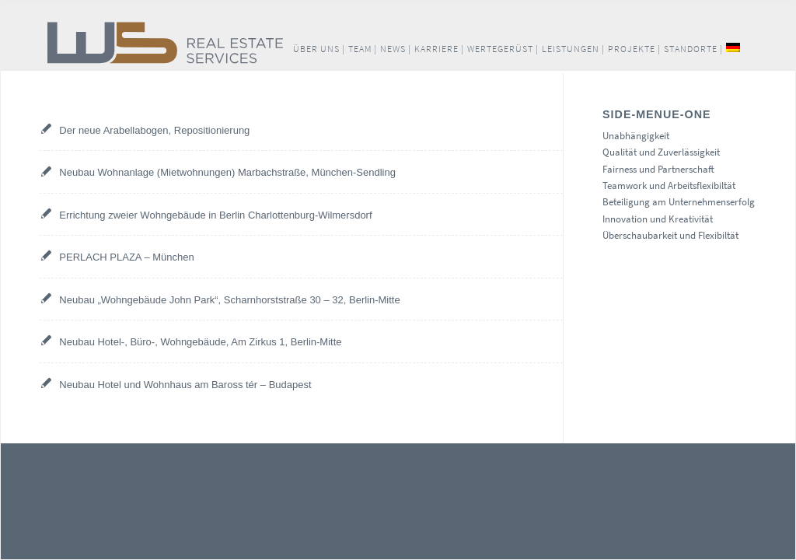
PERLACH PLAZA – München (126, 257)
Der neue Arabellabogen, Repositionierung (154, 130)
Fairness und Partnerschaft (658, 169)
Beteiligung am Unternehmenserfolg (678, 201)
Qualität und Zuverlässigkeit (661, 152)
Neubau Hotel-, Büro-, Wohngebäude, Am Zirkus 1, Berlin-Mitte (200, 342)
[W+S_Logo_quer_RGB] (243, 43)
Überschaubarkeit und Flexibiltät (670, 235)
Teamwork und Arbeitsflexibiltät (668, 185)
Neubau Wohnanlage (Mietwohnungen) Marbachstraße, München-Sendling (227, 172)
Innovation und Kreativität (657, 219)
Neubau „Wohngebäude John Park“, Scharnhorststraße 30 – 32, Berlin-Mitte (229, 300)
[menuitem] (319, 49)
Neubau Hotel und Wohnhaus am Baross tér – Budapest (185, 384)
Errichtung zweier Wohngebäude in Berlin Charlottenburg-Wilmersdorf (215, 215)
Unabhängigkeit (635, 135)
